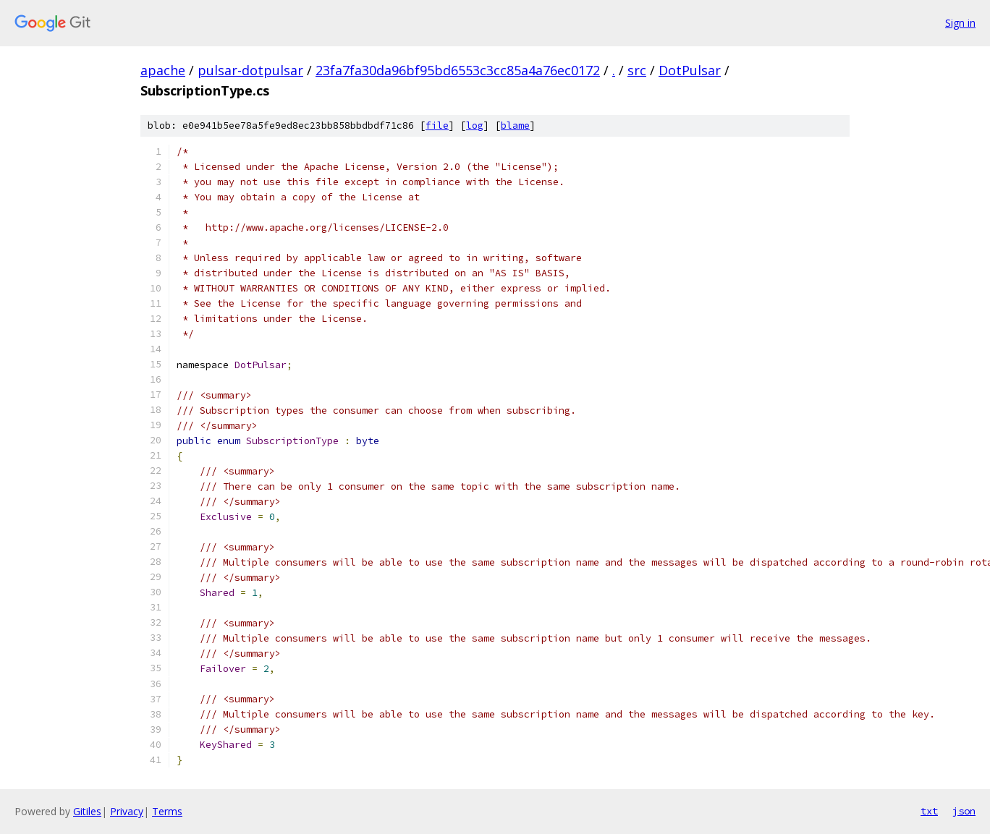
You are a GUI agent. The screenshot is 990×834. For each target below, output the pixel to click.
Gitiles (87, 811)
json (964, 810)
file (437, 125)
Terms (167, 811)
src (636, 70)
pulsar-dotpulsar (250, 70)
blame (515, 125)
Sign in (960, 23)
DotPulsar (690, 70)
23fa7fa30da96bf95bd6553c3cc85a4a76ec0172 (458, 70)
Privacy (126, 811)
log (474, 125)
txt (929, 810)
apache (162, 70)
